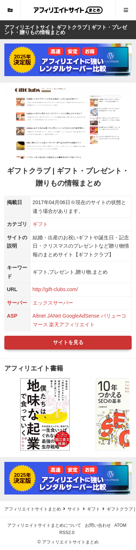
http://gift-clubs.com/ (55, 289)
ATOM (120, 525)
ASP (12, 316)
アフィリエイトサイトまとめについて (44, 525)
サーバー (17, 303)
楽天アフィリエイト (72, 324)
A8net (39, 316)
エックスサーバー (53, 303)
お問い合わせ (98, 525)
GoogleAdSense (80, 316)
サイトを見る (68, 342)
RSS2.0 (66, 532)
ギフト (40, 224)
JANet (54, 316)
